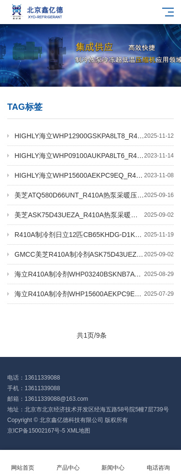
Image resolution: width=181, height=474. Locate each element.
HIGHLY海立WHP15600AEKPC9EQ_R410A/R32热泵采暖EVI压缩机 (94, 175)
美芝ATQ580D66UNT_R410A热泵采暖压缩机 (94, 195)
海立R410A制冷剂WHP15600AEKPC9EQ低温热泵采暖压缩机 (94, 293)
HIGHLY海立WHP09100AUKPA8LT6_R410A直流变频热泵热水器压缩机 (94, 155)
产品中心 (68, 462)
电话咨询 (158, 462)
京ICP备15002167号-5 (36, 430)
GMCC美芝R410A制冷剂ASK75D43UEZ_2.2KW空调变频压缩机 (94, 254)
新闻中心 (113, 462)
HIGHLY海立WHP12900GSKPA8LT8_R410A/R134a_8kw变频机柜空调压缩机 (94, 135)
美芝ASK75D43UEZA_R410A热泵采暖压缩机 (94, 214)
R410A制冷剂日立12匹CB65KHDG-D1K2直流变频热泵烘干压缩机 (94, 234)
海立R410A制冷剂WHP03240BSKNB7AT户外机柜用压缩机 (94, 274)
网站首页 (22, 462)
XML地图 (78, 430)
